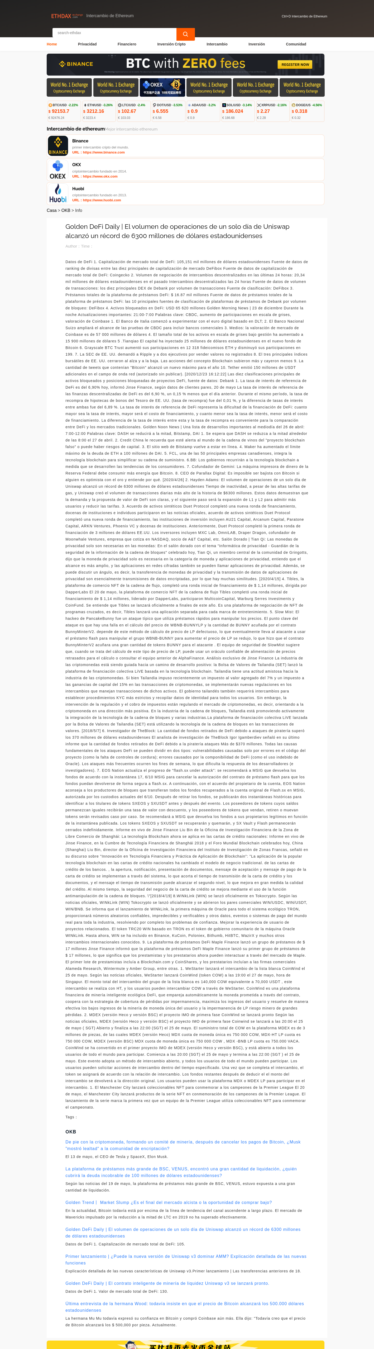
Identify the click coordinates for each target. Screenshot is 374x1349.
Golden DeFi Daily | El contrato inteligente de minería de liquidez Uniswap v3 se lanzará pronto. (167, 1235)
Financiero (127, 38)
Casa (51, 162)
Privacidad (87, 38)
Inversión (256, 38)
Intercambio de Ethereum (148, 1343)
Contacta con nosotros (118, 1317)
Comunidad (296, 38)
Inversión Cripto (171, 38)
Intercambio (217, 38)
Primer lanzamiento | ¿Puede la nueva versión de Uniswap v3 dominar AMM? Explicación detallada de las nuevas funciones (185, 1211)
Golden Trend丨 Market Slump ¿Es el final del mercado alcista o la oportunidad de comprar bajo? (168, 1154)
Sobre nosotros (160, 1317)
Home (52, 38)
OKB (65, 162)
